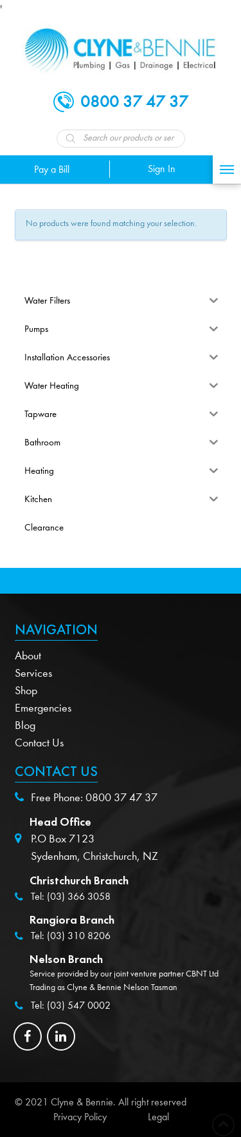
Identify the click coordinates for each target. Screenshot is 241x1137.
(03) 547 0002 (79, 1005)
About (28, 656)
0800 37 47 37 (121, 797)
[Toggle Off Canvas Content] (227, 169)
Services (33, 673)
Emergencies (43, 708)
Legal (158, 1117)
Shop (26, 690)
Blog (25, 725)
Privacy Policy (80, 1117)
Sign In (161, 169)
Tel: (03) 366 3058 (71, 896)
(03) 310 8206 (79, 936)
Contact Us (39, 743)
